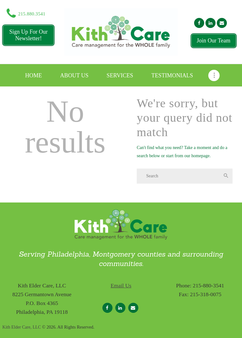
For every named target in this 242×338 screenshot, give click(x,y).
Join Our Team (213, 40)
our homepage (197, 155)
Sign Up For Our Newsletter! (28, 35)
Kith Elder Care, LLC (22, 327)
